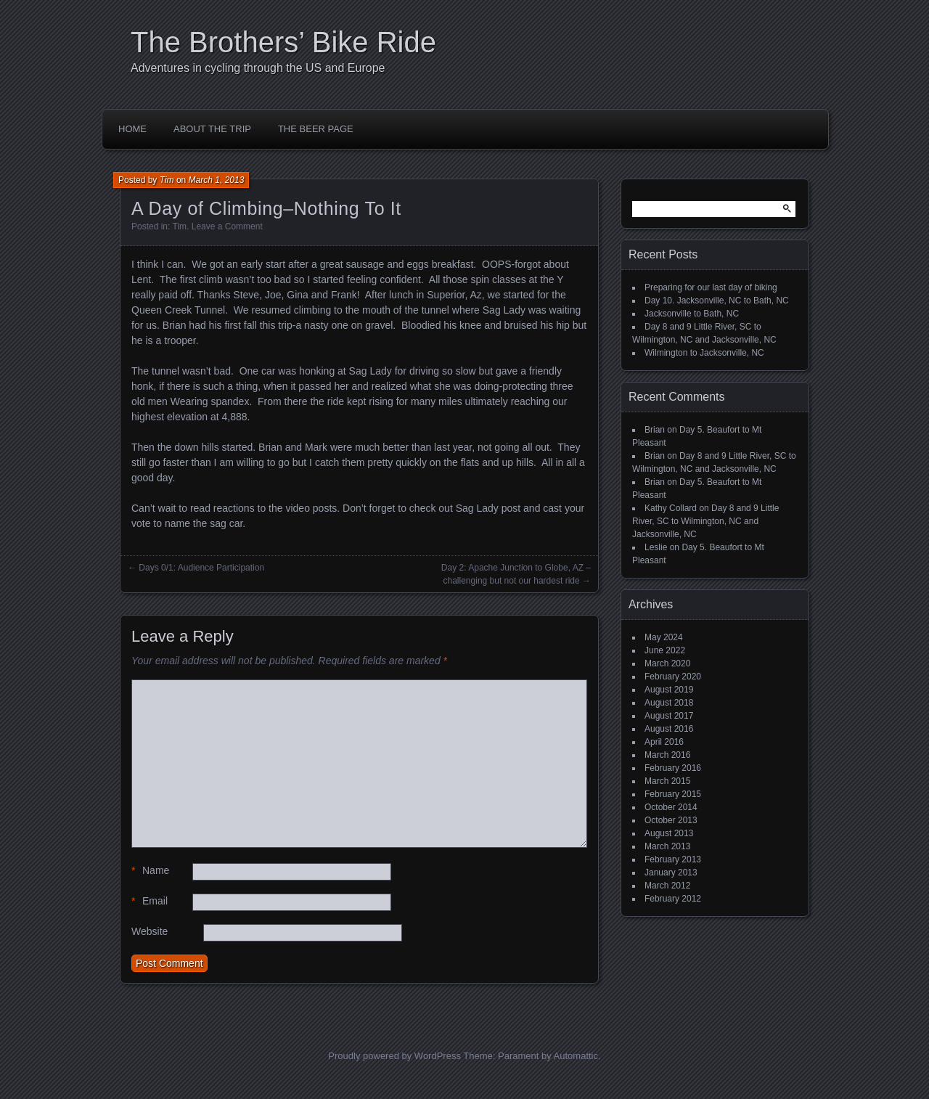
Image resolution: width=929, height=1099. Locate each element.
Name (150, 870)
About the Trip (212, 128)
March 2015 (667, 781)
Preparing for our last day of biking (710, 287)
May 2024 (663, 637)
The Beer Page (315, 128)
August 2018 (668, 703)
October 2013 (670, 820)
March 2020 (667, 663)
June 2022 (664, 650)
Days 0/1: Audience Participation (201, 568)
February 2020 (672, 676)
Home (132, 128)
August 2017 (668, 716)
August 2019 (668, 690)
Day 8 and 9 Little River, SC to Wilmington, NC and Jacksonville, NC (705, 521)
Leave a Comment (227, 226)
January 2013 (670, 872)
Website (149, 931)
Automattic (576, 1055)
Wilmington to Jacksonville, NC (704, 353)
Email (149, 901)
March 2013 (667, 846)
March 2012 (667, 886)
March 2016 (667, 755)
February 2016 (672, 768)
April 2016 (664, 742)
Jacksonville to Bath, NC (691, 314)
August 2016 (668, 729)
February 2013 (672, 859)
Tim (167, 180)
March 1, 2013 (217, 180)
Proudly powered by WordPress (394, 1055)
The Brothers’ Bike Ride (283, 42)
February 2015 (672, 794)
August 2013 (668, 833)
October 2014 (670, 807)
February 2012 (672, 899)
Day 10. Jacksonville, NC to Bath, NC (716, 300)
